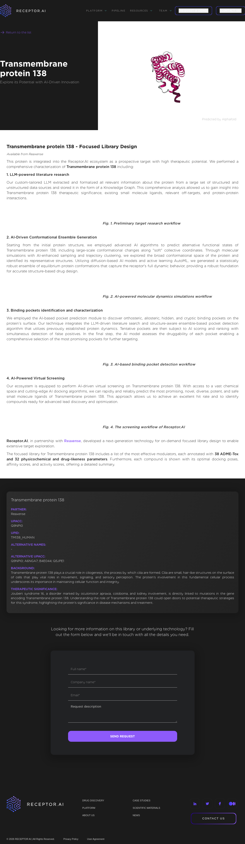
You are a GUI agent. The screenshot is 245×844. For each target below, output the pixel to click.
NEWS (136, 815)
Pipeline (118, 10)
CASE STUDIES (141, 800)
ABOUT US (88, 815)
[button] (96, 10)
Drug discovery (93, 800)
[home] (28, 10)
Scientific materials (146, 808)
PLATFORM (88, 808)
